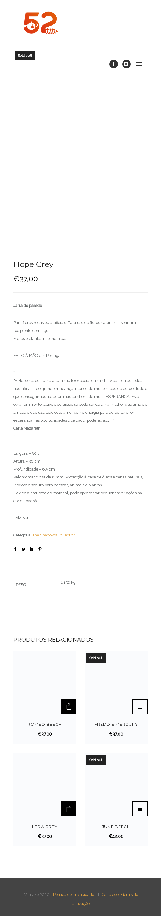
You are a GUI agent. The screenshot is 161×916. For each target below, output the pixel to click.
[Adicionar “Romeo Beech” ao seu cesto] (68, 706)
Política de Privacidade (73, 894)
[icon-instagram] (126, 64)
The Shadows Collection (54, 535)
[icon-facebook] (115, 64)
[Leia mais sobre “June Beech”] (140, 808)
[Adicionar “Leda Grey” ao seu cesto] (68, 808)
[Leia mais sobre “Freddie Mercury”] (140, 706)
